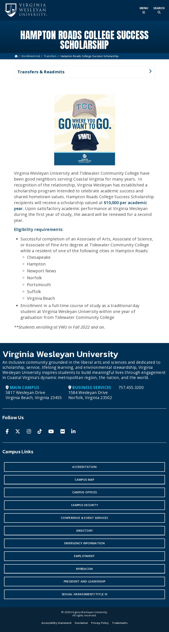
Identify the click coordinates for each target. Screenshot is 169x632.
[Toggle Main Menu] (143, 10)
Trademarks (120, 623)
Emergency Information (84, 543)
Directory (84, 530)
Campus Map (84, 480)
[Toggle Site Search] (159, 10)
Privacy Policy (100, 623)
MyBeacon (84, 569)
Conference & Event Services (84, 518)
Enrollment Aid (31, 56)
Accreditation (84, 467)
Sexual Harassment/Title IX (84, 594)
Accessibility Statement (56, 623)
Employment (84, 556)
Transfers (50, 56)
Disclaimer (81, 623)
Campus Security (84, 505)
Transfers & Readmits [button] (83, 73)
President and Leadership (84, 581)
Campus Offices (84, 492)
